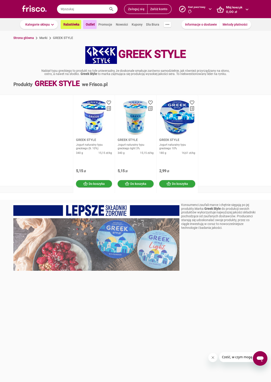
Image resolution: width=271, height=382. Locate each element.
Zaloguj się (136, 9)
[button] (39, 24)
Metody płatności (235, 24)
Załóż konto (159, 9)
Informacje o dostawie (201, 24)
